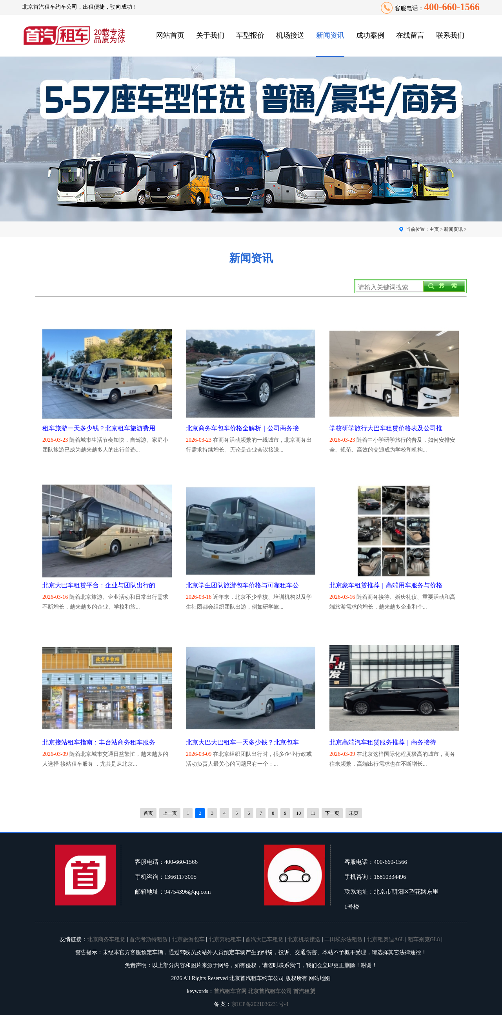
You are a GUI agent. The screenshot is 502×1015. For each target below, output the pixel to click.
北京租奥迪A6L (385, 939)
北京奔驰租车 (225, 939)
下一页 (332, 813)
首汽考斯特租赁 (148, 939)
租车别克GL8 (424, 939)
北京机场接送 (303, 939)
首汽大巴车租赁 (264, 939)
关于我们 (210, 35)
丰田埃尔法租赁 (343, 939)
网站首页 (170, 35)
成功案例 (370, 35)
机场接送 (290, 35)
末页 (353, 813)
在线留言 (410, 35)
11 (313, 813)
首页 (148, 813)
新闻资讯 (330, 35)
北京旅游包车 (188, 939)
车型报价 (250, 35)
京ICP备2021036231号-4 (259, 1004)
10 (298, 813)
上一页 (170, 813)
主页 (434, 229)
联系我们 (450, 35)
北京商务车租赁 (106, 939)
